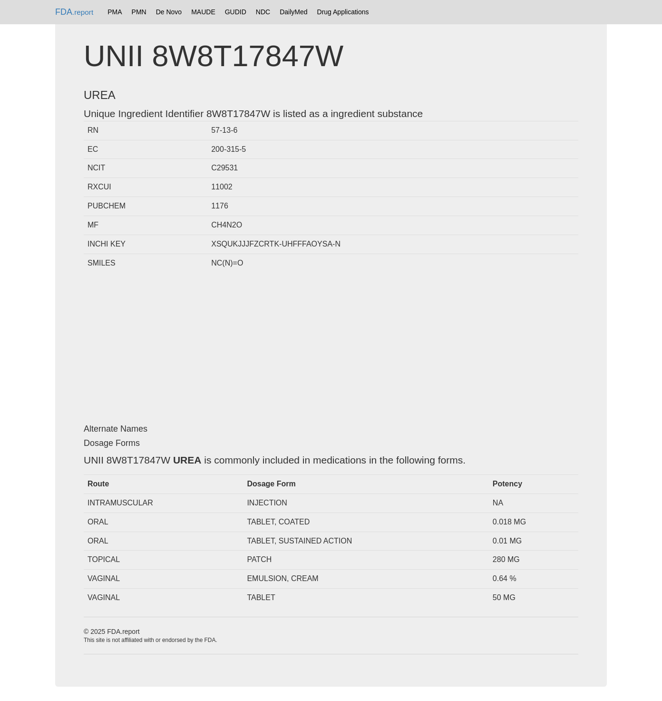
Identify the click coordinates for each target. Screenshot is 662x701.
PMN (139, 12)
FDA (74, 12)
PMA (114, 12)
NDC (263, 12)
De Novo (169, 12)
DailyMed (293, 12)
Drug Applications (343, 12)
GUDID (235, 12)
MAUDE (203, 12)
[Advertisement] (331, 348)
